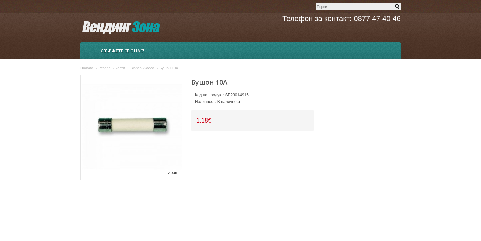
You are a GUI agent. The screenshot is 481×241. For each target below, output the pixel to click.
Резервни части (112, 68)
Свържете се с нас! (122, 51)
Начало (86, 68)
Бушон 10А (169, 68)
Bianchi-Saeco (142, 68)
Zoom (173, 172)
